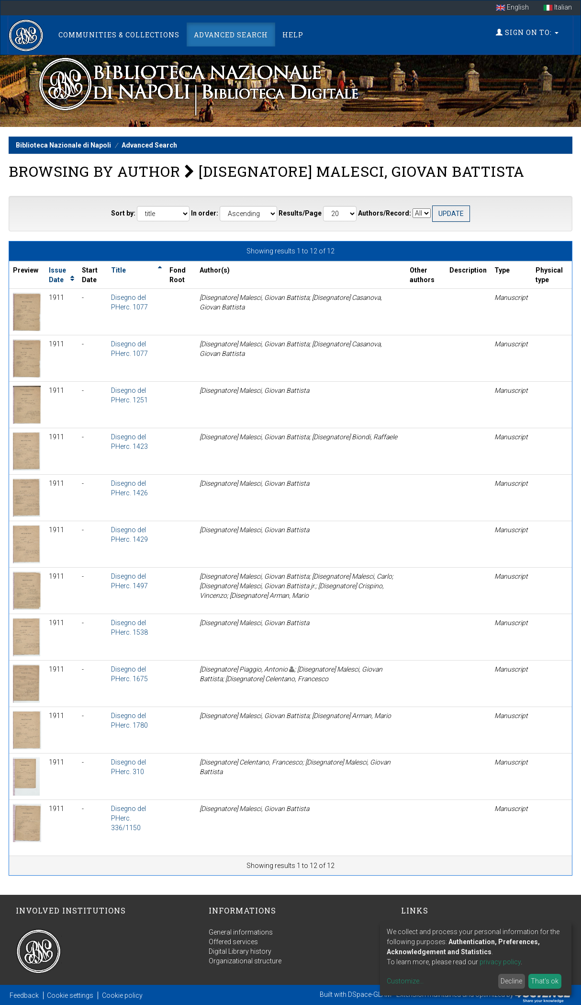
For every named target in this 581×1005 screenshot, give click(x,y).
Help (292, 34)
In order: (204, 213)
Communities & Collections (118, 34)
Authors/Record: (384, 213)
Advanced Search (231, 34)
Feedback (24, 995)
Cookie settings (70, 995)
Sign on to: (527, 32)
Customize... (405, 981)
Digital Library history (240, 951)
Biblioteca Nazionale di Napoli (63, 145)
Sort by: (123, 213)
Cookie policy (122, 995)
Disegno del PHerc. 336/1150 (128, 818)
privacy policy (500, 962)
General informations (241, 932)
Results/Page (300, 213)
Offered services (233, 942)
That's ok (545, 981)
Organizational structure (245, 961)
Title (118, 270)
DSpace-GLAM (369, 994)
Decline (511, 981)
